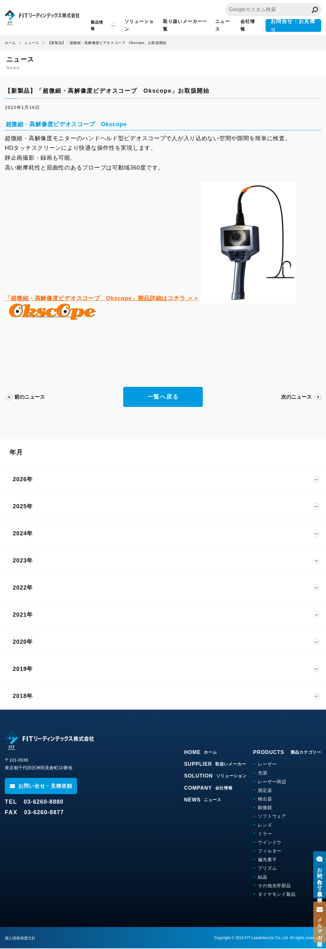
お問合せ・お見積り (293, 25)
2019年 (23, 669)
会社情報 (247, 25)
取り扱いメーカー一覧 (185, 25)
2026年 (23, 479)
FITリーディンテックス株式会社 (42, 17)
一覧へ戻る (163, 397)
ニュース (222, 25)
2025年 (23, 506)
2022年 (23, 588)
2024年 (23, 534)
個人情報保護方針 (20, 939)
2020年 (23, 642)
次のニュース (296, 397)
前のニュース (29, 397)
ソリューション (139, 25)
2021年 (23, 615)
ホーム (10, 43)
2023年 (23, 561)
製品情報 (97, 25)
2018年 (23, 696)
